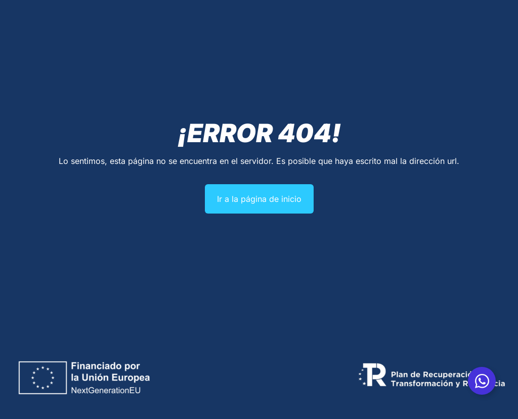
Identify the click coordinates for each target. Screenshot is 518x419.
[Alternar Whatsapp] (482, 381)
